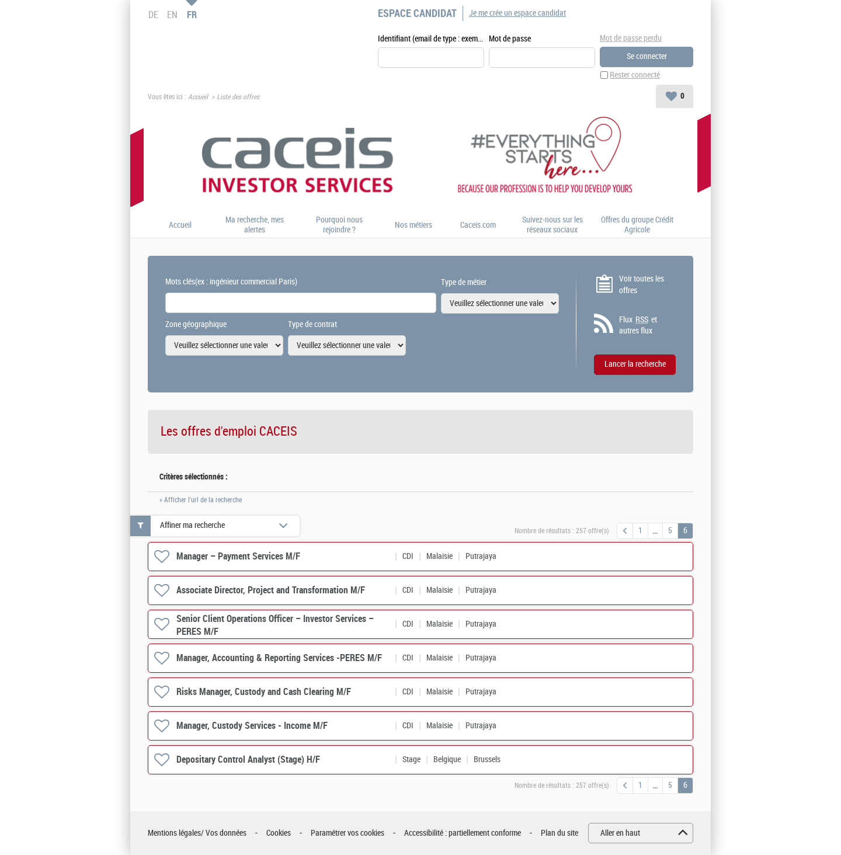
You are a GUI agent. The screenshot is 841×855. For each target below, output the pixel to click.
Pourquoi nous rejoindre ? (339, 225)
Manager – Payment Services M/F (238, 556)
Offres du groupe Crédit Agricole (637, 225)
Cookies (278, 833)
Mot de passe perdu (631, 38)
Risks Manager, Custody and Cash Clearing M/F (263, 691)
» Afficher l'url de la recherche (200, 500)
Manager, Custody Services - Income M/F (252, 725)
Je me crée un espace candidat (517, 13)
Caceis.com (478, 225)
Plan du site (559, 833)
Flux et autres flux (638, 325)
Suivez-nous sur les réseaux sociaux (552, 225)
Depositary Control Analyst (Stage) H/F (248, 759)
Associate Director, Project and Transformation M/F (270, 590)
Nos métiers (413, 225)
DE (153, 14)
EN (172, 14)
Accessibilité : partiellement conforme (462, 833)
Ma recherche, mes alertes (254, 225)
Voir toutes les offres (641, 285)
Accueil (198, 97)
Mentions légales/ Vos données (197, 833)
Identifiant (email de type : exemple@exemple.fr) (431, 39)
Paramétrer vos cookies (347, 833)
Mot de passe (510, 39)
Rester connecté (635, 75)
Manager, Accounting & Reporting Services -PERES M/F (279, 657)
